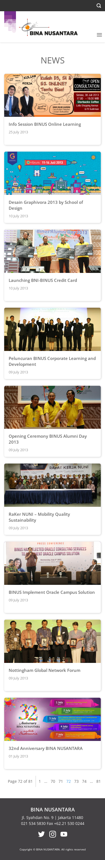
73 (76, 781)
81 (98, 781)
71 (61, 781)
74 (84, 781)
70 (53, 781)
